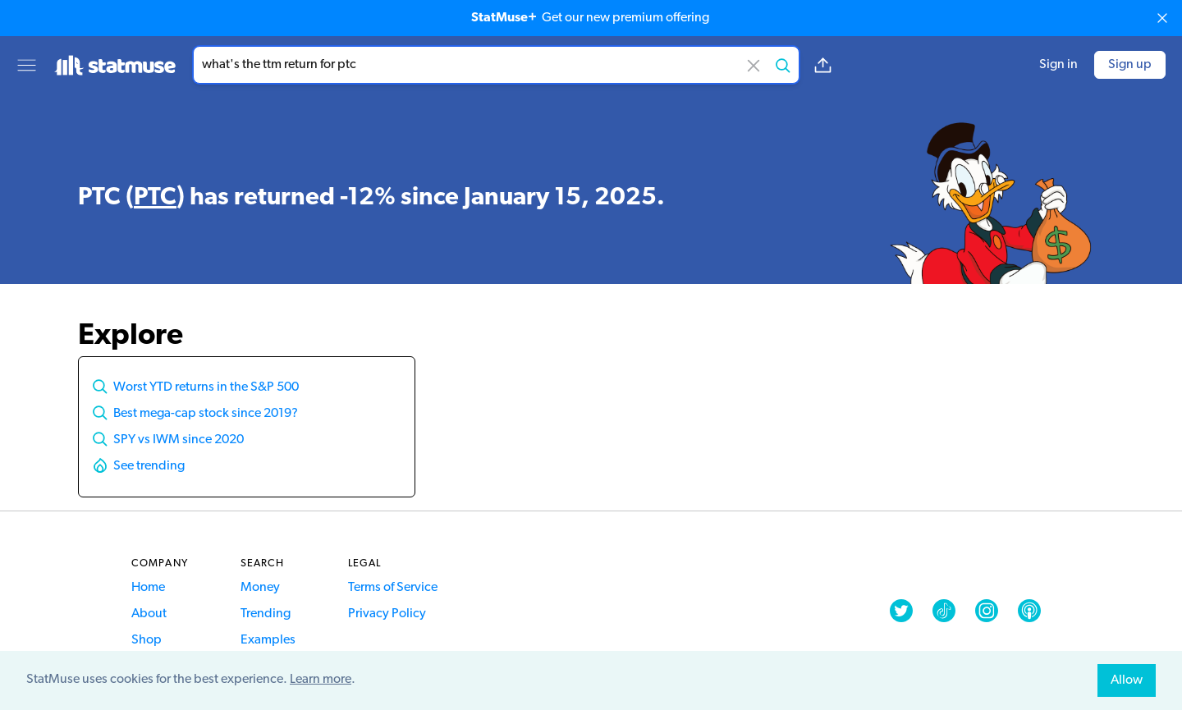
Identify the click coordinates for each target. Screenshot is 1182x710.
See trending (149, 466)
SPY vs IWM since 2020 (178, 440)
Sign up (1130, 64)
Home (148, 587)
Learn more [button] (320, 679)
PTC (155, 198)
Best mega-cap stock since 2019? (205, 413)
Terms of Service (393, 587)
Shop (146, 640)
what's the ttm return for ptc (496, 65)
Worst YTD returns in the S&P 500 (206, 387)
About (149, 614)
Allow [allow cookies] (1127, 680)
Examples (268, 640)
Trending (266, 614)
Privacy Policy (387, 614)
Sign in (1058, 64)
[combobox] (496, 65)
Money (260, 587)
